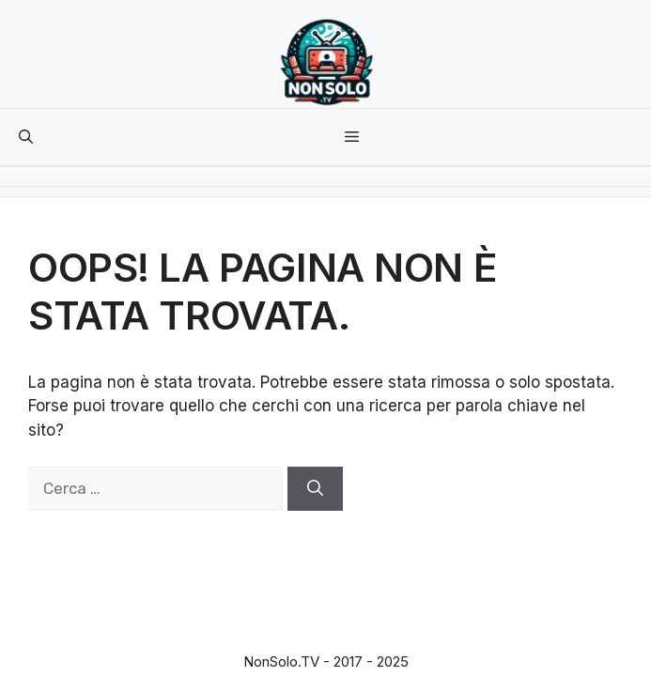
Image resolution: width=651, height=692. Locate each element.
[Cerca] (315, 489)
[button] (26, 137)
